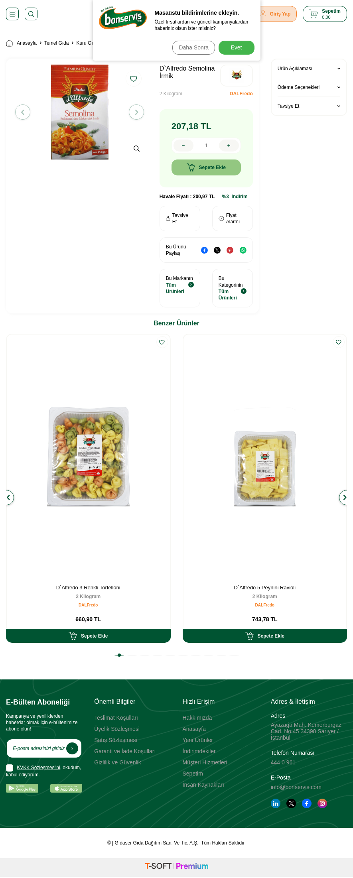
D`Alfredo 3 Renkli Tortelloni (88, 588)
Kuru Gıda (87, 43)
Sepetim (193, 773)
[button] (25, 112)
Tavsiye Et (177, 218)
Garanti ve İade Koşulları (125, 751)
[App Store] (66, 788)
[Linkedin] (275, 803)
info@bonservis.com (296, 787)
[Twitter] (291, 803)
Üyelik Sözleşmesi (117, 729)
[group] (80, 112)
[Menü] (12, 14)
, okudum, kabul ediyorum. (43, 771)
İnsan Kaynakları (203, 785)
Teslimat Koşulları (116, 718)
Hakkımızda (197, 718)
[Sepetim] (325, 14)
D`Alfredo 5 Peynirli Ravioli (265, 588)
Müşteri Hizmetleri (205, 762)
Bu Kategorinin (233, 288)
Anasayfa (21, 43)
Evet (236, 47)
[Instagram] (322, 803)
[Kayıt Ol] (72, 748)
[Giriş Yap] (275, 14)
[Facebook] (307, 803)
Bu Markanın (180, 285)
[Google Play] (22, 788)
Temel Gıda (56, 43)
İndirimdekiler (199, 751)
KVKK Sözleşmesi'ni (38, 767)
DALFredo (241, 93)
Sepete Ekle (206, 167)
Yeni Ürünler (198, 740)
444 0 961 (283, 762)
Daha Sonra (191, 47)
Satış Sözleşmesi (115, 740)
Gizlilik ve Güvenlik (117, 762)
